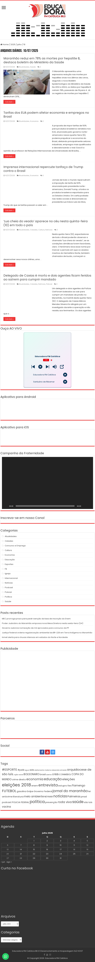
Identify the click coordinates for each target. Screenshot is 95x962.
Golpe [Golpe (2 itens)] (30, 791)
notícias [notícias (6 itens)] (60, 796)
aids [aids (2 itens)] (31, 769)
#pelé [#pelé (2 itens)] (21, 769)
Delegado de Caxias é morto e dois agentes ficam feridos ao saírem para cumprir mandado (47, 277)
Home (4, 44)
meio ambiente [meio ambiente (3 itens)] (34, 796)
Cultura (41, 230)
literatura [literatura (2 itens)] (18, 796)
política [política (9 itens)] (37, 801)
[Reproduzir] (5, 505)
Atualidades (24, 67)
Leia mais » (9, 102)
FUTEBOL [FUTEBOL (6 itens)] (9, 790)
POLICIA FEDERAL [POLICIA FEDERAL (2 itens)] (20, 802)
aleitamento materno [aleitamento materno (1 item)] (43, 770)
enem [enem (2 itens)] (34, 785)
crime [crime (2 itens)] (15, 779)
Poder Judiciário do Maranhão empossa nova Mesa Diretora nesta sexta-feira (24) (42, 623)
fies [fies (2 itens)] (69, 785)
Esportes (9, 564)
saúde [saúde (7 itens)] (77, 801)
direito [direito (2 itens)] (22, 779)
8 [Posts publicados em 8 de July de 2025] (34, 845)
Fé (6, 568)
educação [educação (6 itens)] (53, 778)
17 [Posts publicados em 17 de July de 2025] (60, 849)
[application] (47, 483)
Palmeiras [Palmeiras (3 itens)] (73, 796)
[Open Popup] (61, 366)
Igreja (7, 573)
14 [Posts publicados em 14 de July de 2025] (21, 849)
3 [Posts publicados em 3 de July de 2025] (60, 840)
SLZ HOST (78, 951)
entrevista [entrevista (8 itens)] (48, 785)
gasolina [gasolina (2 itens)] (21, 791)
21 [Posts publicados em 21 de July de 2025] (21, 853)
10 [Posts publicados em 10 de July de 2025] (60, 845)
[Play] (40, 366)
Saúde (33, 67)
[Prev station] (47, 366)
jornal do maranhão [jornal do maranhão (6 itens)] (70, 790)
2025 (12, 44)
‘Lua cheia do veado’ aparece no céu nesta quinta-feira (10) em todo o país (45, 223)
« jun (3, 861)
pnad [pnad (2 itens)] (84, 796)
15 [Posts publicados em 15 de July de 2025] (34, 849)
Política (8, 596)
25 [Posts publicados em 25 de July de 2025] (74, 853)
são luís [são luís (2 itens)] (88, 802)
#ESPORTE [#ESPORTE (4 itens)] (9, 770)
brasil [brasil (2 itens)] (43, 774)
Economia (34, 121)
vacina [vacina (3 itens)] (6, 806)
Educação (10, 559)
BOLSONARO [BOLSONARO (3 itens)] (31, 774)
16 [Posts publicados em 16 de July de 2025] (47, 849)
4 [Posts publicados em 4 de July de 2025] (74, 840)
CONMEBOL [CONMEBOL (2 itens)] (65, 774)
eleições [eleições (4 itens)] (68, 779)
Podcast (9, 587)
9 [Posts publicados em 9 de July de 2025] (47, 845)
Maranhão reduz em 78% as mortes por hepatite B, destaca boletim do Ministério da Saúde (41, 60)
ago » (9, 861)
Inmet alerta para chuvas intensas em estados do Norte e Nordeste (35, 637)
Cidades (34, 230)
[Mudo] (84, 505)
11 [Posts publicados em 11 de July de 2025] (74, 845)
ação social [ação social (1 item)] (18, 774)
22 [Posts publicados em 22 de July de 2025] (34, 853)
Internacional (11, 578)
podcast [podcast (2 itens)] (7, 802)
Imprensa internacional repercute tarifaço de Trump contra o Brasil (43, 169)
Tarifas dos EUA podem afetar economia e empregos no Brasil (46, 115)
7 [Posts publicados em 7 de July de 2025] (20, 845)
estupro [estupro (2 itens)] (62, 785)
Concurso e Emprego (15, 545)
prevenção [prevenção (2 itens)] (51, 802)
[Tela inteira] (89, 505)
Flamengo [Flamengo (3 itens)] (78, 785)
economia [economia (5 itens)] (34, 779)
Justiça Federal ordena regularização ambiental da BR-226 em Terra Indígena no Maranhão (47, 632)
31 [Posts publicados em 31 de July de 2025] (60, 858)
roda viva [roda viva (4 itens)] (65, 802)
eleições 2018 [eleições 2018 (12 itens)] (16, 785)
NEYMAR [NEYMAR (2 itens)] (48, 796)
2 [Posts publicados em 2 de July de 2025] (47, 840)
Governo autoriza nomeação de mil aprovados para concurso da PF (35, 628)
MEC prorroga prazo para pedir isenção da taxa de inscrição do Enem (36, 618)
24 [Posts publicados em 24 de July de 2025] (60, 853)
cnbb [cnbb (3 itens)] (55, 774)
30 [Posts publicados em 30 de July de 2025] (47, 858)
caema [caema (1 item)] (49, 774)
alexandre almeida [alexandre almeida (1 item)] (59, 770)
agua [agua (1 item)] (27, 770)
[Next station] (33, 366)
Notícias (49, 230)
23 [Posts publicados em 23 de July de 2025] (47, 853)
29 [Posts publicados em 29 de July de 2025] (34, 858)
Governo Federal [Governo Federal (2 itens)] (43, 791)
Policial (49, 284)
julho (19, 44)
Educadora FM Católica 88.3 (25, 951)
